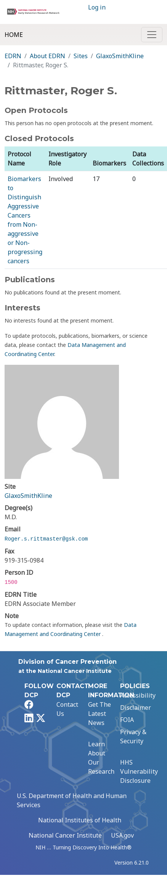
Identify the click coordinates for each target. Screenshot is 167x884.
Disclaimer (135, 707)
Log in (97, 7)
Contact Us (67, 709)
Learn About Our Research (101, 758)
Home (14, 34)
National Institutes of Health (79, 820)
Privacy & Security (133, 736)
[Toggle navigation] (151, 34)
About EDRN (47, 56)
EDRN (13, 56)
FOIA (127, 719)
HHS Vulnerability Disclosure (139, 771)
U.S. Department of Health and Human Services (72, 800)
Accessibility (138, 695)
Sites (81, 56)
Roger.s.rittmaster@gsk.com (46, 539)
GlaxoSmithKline (120, 56)
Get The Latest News (99, 713)
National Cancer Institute (65, 835)
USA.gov (122, 835)
